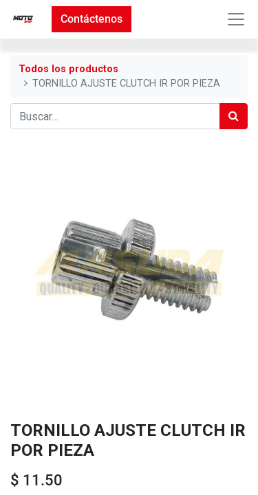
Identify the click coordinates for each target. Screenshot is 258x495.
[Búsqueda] (233, 116)
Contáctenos (91, 18)
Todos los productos (68, 69)
